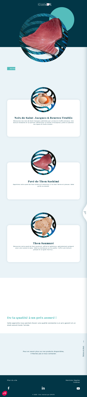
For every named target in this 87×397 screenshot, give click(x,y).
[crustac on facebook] (8, 388)
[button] (4, 393)
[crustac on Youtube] (78, 388)
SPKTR (52, 394)
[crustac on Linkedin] (43, 388)
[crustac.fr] (43, 4)
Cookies (76, 382)
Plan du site (12, 380)
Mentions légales (73, 380)
